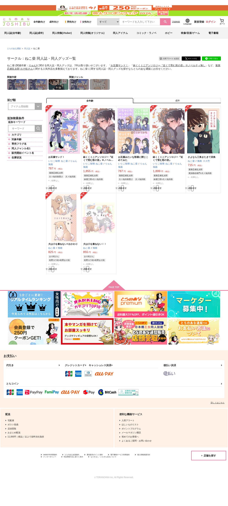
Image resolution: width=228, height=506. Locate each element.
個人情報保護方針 (51, 475)
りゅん (32, 75)
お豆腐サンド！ (119, 75)
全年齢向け (39, 32)
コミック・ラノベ (146, 43)
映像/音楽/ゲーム (190, 43)
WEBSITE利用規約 (52, 472)
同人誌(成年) (36, 43)
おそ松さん (26, 79)
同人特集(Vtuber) (62, 43)
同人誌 (28, 59)
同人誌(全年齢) (12, 43)
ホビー (168, 43)
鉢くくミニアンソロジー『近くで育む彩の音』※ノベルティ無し (169, 75)
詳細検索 (176, 32)
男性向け (70, 32)
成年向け (54, 32)
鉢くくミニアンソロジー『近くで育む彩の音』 (168, 172)
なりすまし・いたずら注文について (60, 478)
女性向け (85, 32)
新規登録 (199, 32)
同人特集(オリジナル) (92, 43)
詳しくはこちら (217, 420)
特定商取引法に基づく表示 (105, 475)
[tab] (177, 113)
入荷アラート (166, 68)
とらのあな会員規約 (78, 472)
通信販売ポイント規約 (106, 472)
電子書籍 (213, 43)
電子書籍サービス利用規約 (138, 472)
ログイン (211, 32)
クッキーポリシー (76, 475)
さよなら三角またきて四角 (202, 171)
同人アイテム (120, 43)
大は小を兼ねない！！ (94, 260)
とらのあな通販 (14, 59)
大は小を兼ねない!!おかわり (63, 260)
